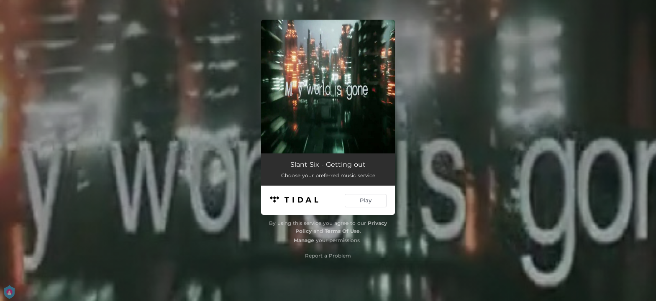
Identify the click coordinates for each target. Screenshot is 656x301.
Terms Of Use (342, 231)
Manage (304, 240)
